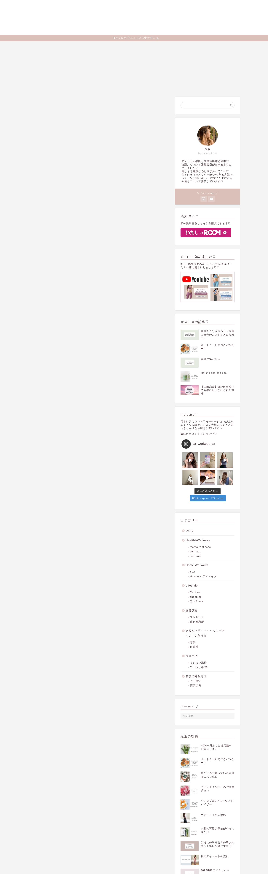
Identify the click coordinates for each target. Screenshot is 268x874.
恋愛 (193, 642)
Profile (96, 45)
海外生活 (192, 656)
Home (79, 45)
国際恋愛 (192, 610)
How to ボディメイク (203, 576)
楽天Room (196, 601)
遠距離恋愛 (197, 621)
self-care (195, 551)
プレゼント (197, 617)
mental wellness (200, 547)
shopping (196, 596)
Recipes (195, 592)
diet (192, 571)
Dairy (189, 45)
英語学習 (195, 685)
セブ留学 (195, 680)
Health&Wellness (119, 45)
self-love (195, 556)
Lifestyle (171, 45)
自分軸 (194, 646)
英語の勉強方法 (196, 676)
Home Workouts (147, 45)
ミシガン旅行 (198, 662)
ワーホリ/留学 (199, 667)
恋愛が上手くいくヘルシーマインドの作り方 (205, 633)
